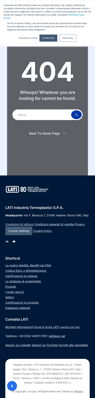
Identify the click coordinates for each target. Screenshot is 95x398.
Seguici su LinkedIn (18, 345)
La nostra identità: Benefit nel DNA (28, 265)
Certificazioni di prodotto (22, 302)
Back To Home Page (44, 133)
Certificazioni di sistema (21, 276)
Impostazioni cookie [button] (28, 38)
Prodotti (10, 286)
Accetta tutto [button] (48, 38)
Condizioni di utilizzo (19, 224)
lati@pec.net (57, 336)
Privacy (80, 224)
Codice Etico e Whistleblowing (25, 270)
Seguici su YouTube (45, 345)
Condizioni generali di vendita (54, 224)
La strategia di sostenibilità (23, 281)
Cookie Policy (42, 231)
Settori (9, 297)
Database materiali (17, 308)
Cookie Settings (18, 231)
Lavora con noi (70, 327)
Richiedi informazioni (19, 327)
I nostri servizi (14, 292)
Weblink (78, 391)
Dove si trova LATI (46, 327)
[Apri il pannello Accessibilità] (12, 386)
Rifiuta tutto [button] (67, 38)
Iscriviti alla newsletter (73, 345)
